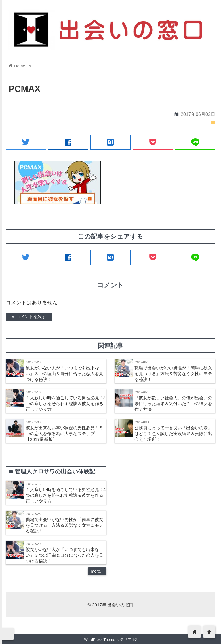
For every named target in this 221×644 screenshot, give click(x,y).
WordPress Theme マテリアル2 (110, 639)
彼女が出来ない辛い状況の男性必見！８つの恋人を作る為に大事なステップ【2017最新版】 (64, 433)
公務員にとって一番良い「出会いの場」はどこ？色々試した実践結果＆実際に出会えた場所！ (173, 433)
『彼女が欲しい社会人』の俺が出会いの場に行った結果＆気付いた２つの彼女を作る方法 (173, 403)
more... (97, 571)
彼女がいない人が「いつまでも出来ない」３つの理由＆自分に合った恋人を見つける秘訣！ (64, 373)
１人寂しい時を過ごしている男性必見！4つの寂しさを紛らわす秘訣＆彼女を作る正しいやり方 (66, 403)
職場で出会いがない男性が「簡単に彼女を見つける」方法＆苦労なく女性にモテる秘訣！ (173, 373)
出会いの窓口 (120, 604)
